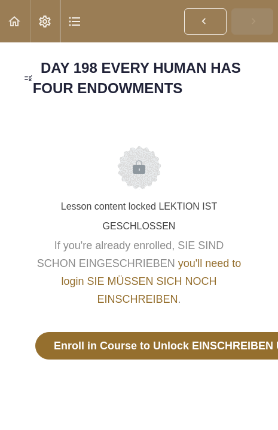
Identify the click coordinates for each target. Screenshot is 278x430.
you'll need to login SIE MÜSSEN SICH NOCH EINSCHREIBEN (151, 281)
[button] (15, 21)
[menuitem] (45, 21)
